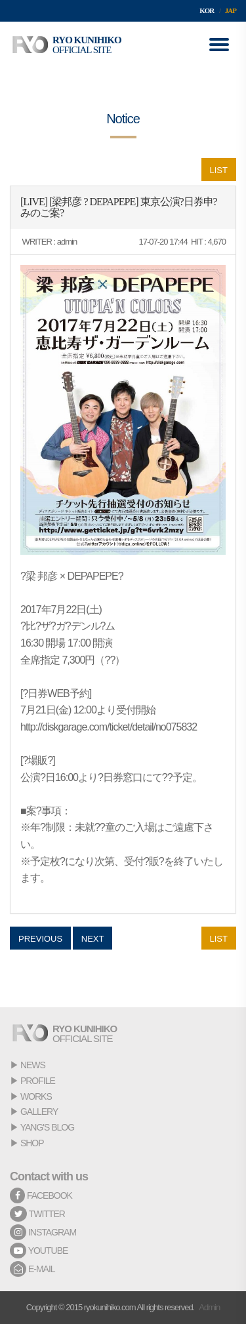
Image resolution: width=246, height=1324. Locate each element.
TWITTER (37, 1214)
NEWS (32, 1065)
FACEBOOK (41, 1195)
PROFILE (37, 1080)
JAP (230, 10)
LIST (219, 170)
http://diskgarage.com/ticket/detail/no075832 (108, 726)
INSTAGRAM (43, 1232)
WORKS (36, 1096)
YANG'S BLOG (47, 1127)
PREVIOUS (40, 939)
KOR (206, 10)
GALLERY (39, 1111)
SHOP (32, 1143)
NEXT (92, 939)
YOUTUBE (39, 1250)
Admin (209, 1307)
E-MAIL (32, 1269)
